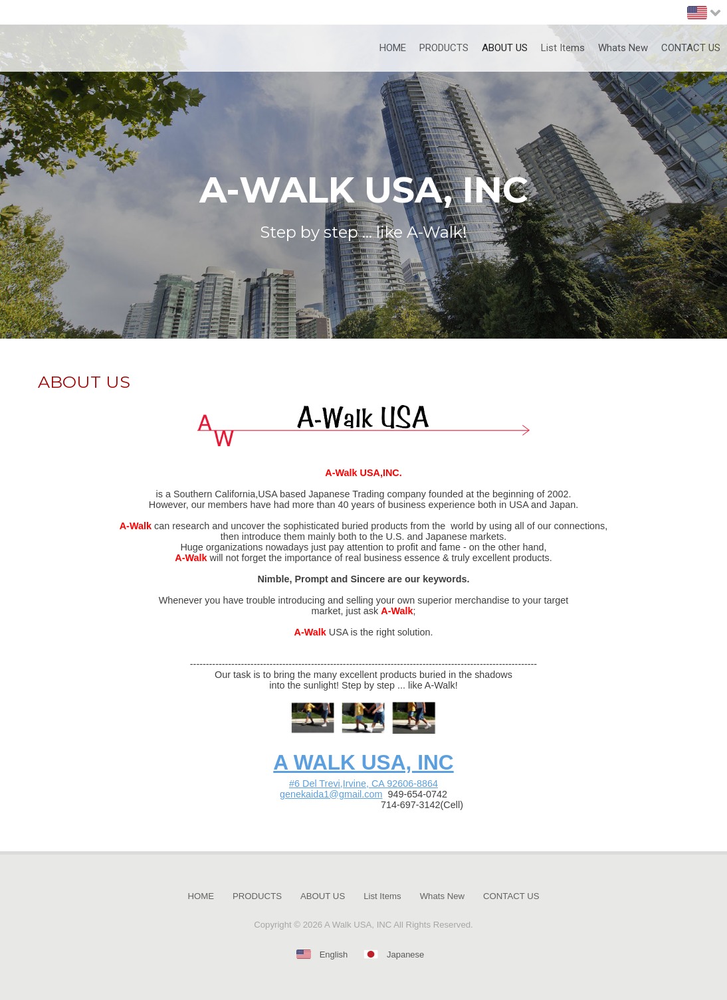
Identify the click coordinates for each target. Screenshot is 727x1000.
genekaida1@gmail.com (331, 794)
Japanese (405, 954)
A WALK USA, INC (363, 762)
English (334, 954)
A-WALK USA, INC (363, 190)
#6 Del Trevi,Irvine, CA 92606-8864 (363, 783)
